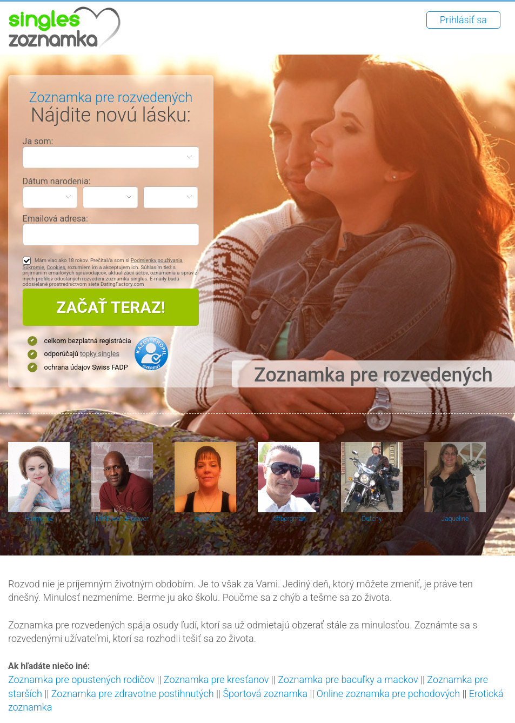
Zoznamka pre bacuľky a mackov (348, 679)
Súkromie (33, 267)
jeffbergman (288, 519)
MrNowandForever (122, 519)
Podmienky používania (157, 260)
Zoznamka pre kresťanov (216, 679)
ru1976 (205, 519)
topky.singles (99, 354)
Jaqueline (455, 519)
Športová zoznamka (265, 693)
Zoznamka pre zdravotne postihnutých (132, 693)
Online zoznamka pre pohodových (388, 693)
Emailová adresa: (55, 218)
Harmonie (39, 519)
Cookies (55, 267)
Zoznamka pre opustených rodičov (81, 679)
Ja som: (38, 141)
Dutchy (372, 519)
